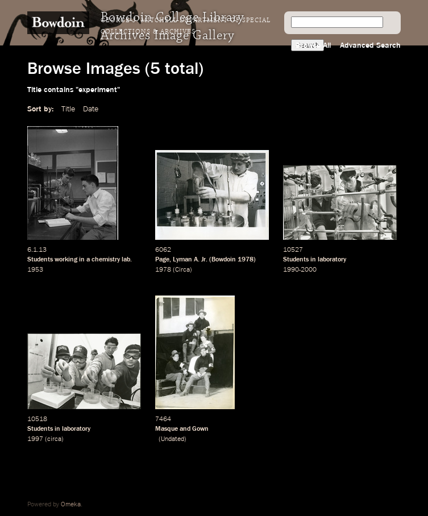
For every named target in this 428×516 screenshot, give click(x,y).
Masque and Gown (182, 429)
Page (162, 259)
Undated (172, 439)
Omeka (71, 504)
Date (90, 109)
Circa (182, 270)
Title (68, 109)
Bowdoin (223, 259)
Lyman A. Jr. (190, 259)
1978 (246, 259)
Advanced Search (370, 45)
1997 (35, 439)
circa (54, 439)
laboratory (332, 259)
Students (40, 259)
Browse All (313, 45)
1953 (35, 270)
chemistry (106, 259)
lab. (127, 259)
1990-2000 (300, 270)
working (66, 259)
